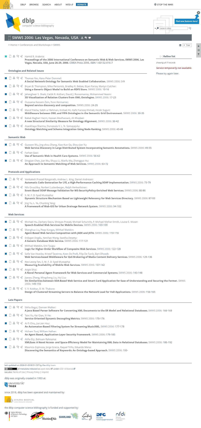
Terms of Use (19, 372)
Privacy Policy (33, 372)
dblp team (51, 365)
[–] (161, 56)
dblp (23, 4)
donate (81, 4)
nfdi (68, 4)
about (58, 4)
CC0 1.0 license (66, 368)
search (46, 4)
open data (45, 368)
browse (34, 4)
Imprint (45, 372)
